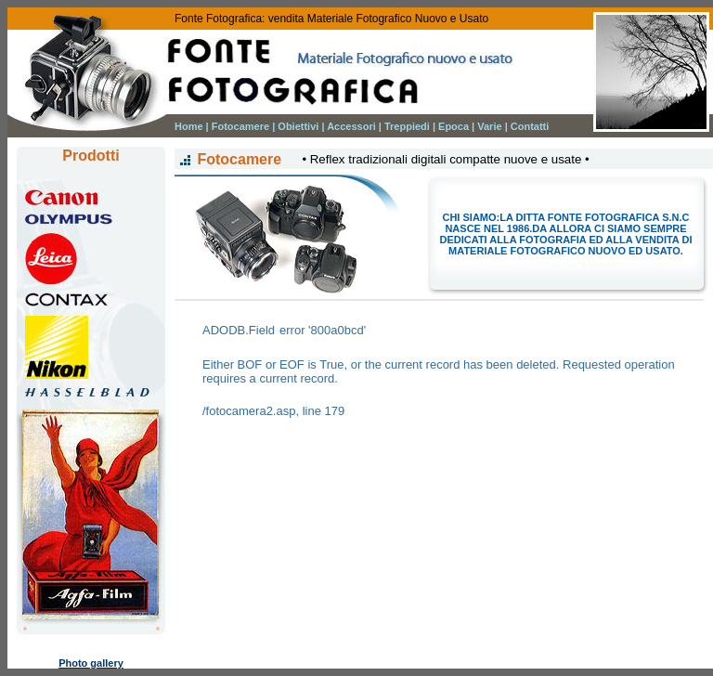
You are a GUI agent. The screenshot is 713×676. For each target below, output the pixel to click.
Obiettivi (298, 126)
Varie (489, 126)
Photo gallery (90, 663)
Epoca (453, 126)
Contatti (530, 126)
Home (189, 126)
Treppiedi (407, 126)
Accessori (351, 126)
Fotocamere (240, 126)
